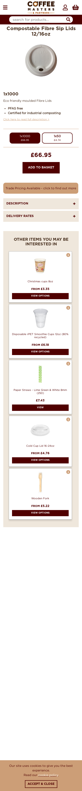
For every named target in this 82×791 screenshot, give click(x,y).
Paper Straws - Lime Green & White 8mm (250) (40, 391)
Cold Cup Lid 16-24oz (40, 445)
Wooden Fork (40, 498)
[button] (68, 255)
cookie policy (48, 774)
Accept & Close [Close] (41, 784)
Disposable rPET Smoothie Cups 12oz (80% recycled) (40, 336)
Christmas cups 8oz (40, 281)
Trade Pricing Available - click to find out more (40, 188)
